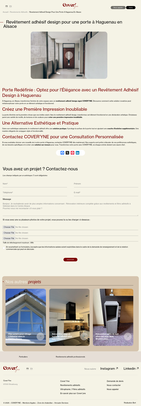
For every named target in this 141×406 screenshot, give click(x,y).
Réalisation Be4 (130, 403)
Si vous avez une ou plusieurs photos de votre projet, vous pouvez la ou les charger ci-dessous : (46, 229)
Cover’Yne (65, 381)
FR (7, 6)
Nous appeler (118, 8)
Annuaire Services (61, 403)
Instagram (107, 368)
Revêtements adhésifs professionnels (70, 357)
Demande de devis (115, 381)
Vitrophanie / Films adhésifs (72, 389)
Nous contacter (114, 385)
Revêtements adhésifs (70, 385)
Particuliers (23, 357)
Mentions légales (29, 403)
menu (131, 8)
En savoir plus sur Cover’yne (73, 393)
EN (10, 6)
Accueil (5, 12)
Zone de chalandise (45, 403)
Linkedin (129, 368)
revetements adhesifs (19, 12)
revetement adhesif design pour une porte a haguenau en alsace (55, 12)
